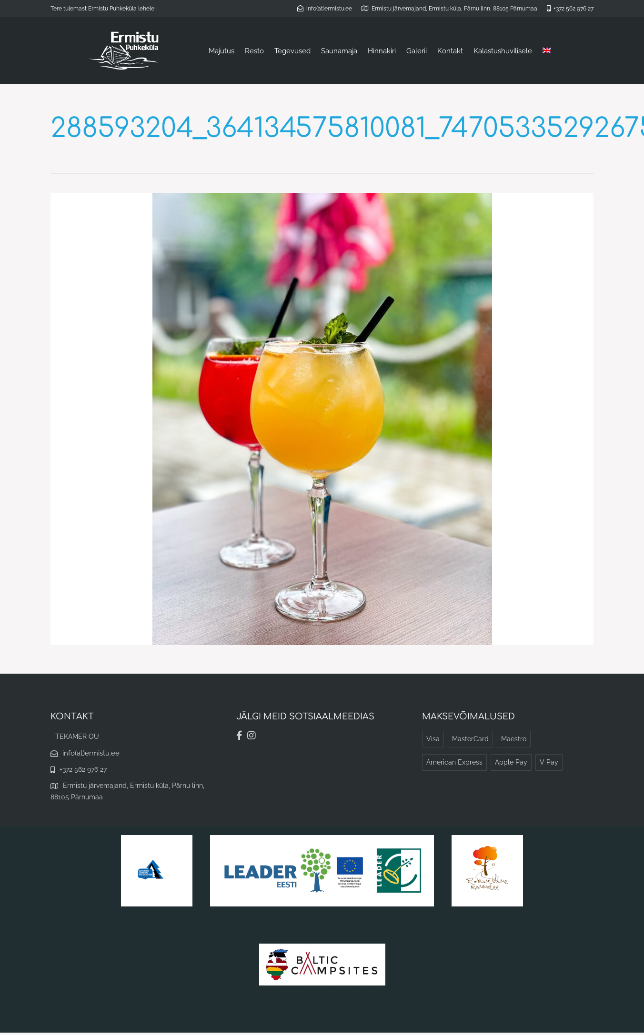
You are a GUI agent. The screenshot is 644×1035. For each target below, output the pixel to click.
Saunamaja (339, 51)
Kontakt (450, 51)
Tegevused (292, 51)
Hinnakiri (382, 51)
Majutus (221, 51)
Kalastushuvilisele (502, 51)
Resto (254, 51)
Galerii (416, 51)
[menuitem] (547, 51)
